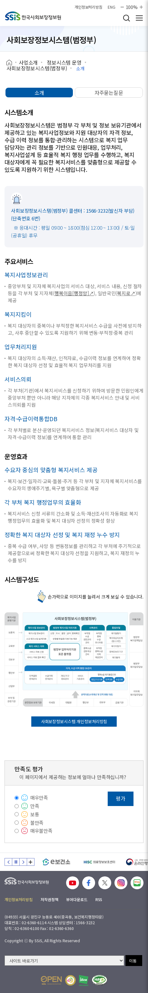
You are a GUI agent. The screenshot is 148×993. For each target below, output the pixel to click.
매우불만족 (41, 830)
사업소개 (28, 62)
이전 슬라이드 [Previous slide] (8, 862)
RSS (99, 899)
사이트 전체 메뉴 (139, 18)
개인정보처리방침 (88, 7)
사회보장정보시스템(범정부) (36, 68)
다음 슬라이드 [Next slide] (23, 862)
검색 (126, 18)
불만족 (37, 822)
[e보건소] (56, 861)
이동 (133, 961)
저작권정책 (49, 899)
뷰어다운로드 (76, 899)
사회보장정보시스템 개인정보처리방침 (74, 721)
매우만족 (39, 797)
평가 (120, 798)
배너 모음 (31, 862)
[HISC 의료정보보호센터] (99, 861)
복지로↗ (126, 293)
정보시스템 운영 (64, 62)
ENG (111, 7)
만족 (34, 805)
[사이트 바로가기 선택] (64, 960)
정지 (16, 862)
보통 (34, 814)
